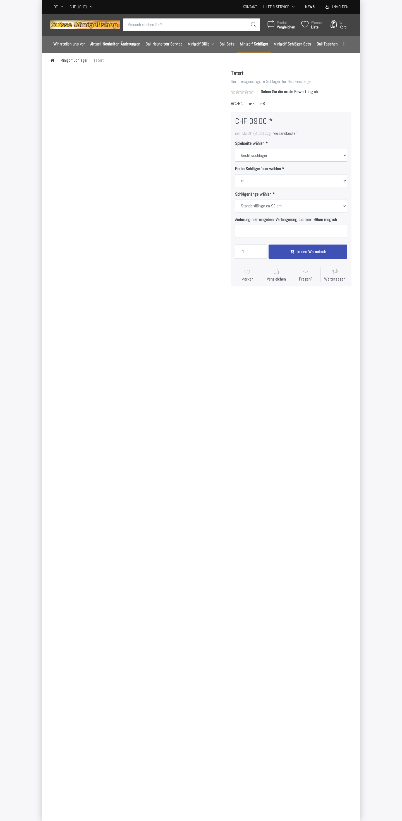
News (310, 6)
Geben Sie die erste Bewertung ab (289, 92)
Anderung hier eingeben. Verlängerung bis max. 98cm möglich (286, 219)
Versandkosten (285, 133)
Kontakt (250, 6)
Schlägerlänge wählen (253, 194)
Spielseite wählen (249, 143)
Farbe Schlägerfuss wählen (258, 169)
